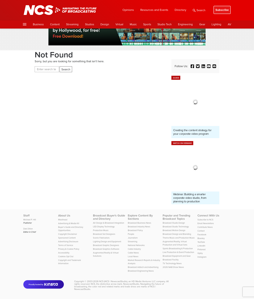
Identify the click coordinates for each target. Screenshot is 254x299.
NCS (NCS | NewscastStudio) (113, 281)
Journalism (133, 237)
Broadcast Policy (135, 230)
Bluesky (201, 238)
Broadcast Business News (139, 222)
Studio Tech (164, 24)
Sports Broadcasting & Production (178, 248)
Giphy (200, 253)
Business (38, 24)
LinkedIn (201, 245)
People (131, 234)
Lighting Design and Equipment (107, 241)
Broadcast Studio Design (174, 222)
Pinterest (201, 249)
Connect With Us (208, 215)
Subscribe (222, 10)
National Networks (136, 245)
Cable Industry (134, 249)
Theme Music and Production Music (179, 237)
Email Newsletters (205, 223)
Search (199, 10)
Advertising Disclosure (68, 241)
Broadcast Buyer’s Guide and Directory (109, 217)
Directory (180, 10)
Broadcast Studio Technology (176, 226)
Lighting (216, 24)
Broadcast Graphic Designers (106, 245)
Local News (133, 256)
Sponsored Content (67, 237)
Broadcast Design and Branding (177, 234)
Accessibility (63, 252)
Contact (201, 230)
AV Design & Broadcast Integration (108, 222)
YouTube (201, 242)
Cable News (133, 252)
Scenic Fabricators (101, 237)
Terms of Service (65, 245)
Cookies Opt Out (65, 256)
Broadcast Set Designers (104, 234)
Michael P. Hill (29, 219)
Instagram (202, 256)
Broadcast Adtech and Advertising (143, 267)
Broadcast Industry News (139, 226)
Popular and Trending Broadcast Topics (176, 217)
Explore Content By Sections (140, 217)
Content (55, 24)
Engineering (185, 24)
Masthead (62, 219)
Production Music (101, 230)
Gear (202, 24)
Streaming (72, 24)
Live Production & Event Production (178, 252)
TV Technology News (172, 263)
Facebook (201, 234)
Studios (89, 24)
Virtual (119, 24)
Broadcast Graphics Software (106, 249)
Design (104, 24)
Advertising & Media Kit (68, 223)
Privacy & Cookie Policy (68, 249)
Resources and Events (154, 10)
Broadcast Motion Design (174, 230)
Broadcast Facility (171, 259)
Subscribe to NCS (205, 219)
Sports (147, 24)
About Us (64, 215)
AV (229, 24)
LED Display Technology (104, 226)
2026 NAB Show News (173, 267)
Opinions (128, 10)
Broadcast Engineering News (141, 270)
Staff (26, 215)
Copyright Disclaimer (67, 234)
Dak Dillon (28, 228)
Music (133, 24)
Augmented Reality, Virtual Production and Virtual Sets (175, 243)
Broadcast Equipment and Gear (177, 255)
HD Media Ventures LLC (144, 281)
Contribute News (205, 227)
